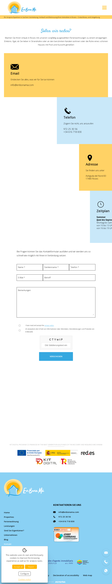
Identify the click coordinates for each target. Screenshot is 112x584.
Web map (87, 575)
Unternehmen (10, 535)
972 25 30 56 (91, 129)
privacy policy (49, 325)
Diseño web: (56, 582)
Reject (31, 566)
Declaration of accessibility (66, 575)
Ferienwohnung (11, 521)
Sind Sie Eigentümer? (14, 530)
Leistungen (9, 526)
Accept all (18, 566)
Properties (9, 517)
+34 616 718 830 (93, 131)
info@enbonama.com (22, 85)
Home (7, 512)
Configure (24, 573)
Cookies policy (24, 579)
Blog (6, 539)
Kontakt (7, 544)
